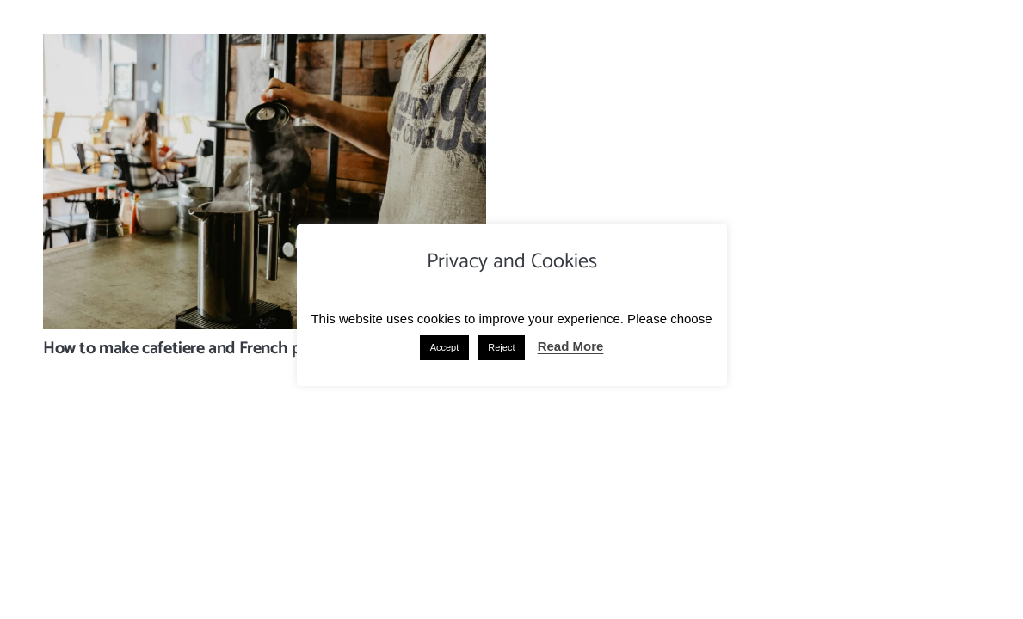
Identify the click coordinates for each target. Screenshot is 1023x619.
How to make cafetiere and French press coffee (209, 348)
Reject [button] (501, 347)
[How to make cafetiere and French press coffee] (264, 47)
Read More (571, 346)
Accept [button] (444, 347)
